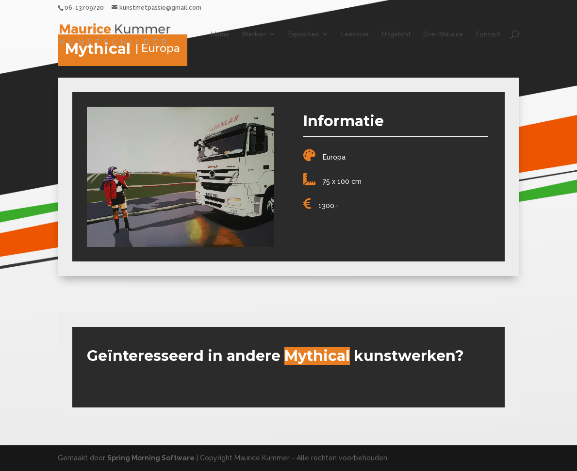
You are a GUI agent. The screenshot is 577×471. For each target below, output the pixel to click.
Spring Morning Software (151, 458)
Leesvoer (355, 34)
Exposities (303, 34)
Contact (488, 34)
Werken (254, 34)
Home (220, 34)
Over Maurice (443, 34)
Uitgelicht (396, 34)
